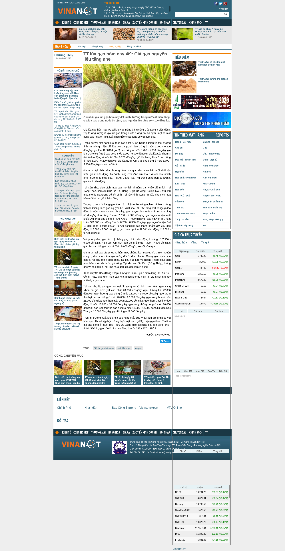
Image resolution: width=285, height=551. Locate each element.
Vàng (194, 242)
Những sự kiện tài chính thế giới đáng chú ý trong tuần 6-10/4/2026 (67, 137)
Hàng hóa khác (134, 46)
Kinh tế (66, 23)
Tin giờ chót (111, 3)
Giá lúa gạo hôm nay (104, 348)
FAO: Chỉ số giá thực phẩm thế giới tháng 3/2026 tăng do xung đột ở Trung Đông (67, 105)
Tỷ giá (205, 242)
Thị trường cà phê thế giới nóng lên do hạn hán (211, 63)
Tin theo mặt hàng (189, 135)
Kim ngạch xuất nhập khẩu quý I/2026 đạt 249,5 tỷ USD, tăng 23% (68, 184)
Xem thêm (206, 22)
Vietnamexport (148, 407)
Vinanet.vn (179, 548)
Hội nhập (164, 23)
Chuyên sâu (179, 23)
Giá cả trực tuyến (188, 235)
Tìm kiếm (223, 9)
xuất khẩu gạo (124, 348)
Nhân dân (91, 407)
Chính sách (195, 23)
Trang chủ (57, 22)
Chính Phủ (64, 407)
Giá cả (126, 23)
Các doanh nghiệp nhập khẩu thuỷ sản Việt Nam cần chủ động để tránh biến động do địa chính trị (67, 94)
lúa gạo (138, 348)
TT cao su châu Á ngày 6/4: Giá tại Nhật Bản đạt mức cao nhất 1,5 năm (210, 32)
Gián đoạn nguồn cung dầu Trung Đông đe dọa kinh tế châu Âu (67, 147)
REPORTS (222, 135)
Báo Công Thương (124, 407)
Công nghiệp (81, 23)
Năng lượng (97, 46)
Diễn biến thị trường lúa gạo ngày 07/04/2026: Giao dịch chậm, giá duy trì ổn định (135, 8)
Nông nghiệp (115, 46)
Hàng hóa (114, 23)
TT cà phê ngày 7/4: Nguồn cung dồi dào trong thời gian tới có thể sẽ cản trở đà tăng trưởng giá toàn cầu (126, 383)
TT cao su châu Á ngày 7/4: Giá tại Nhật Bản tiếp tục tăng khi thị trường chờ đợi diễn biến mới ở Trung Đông (136, 14)
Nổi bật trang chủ (68, 71)
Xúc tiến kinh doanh (145, 23)
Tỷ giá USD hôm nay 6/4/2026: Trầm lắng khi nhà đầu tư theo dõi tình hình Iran (67, 173)
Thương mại (98, 23)
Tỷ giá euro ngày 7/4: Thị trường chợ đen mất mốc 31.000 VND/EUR (67, 326)
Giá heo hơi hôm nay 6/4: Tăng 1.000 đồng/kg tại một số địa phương (93, 32)
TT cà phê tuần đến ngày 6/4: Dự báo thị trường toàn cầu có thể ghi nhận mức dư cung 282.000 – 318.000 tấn (152, 33)
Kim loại (81, 46)
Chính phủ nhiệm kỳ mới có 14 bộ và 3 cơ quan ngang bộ (67, 301)
